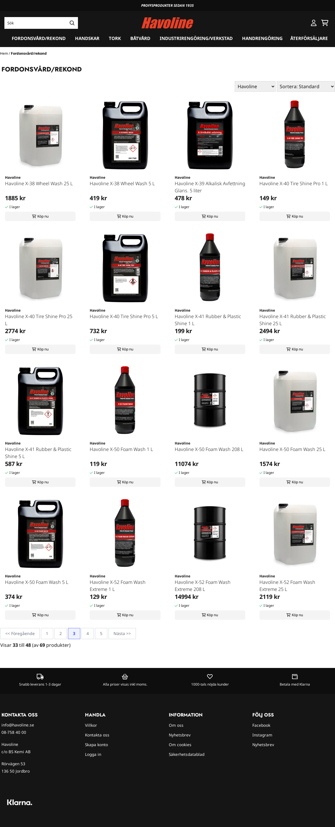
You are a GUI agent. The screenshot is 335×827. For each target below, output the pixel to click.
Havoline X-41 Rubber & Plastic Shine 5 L (38, 453)
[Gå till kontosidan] (314, 23)
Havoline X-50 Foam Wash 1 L (121, 449)
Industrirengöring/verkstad (196, 38)
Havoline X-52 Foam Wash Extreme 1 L (118, 585)
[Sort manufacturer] (255, 86)
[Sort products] (306, 86)
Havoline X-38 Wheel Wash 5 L (122, 183)
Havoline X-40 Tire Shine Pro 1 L (293, 183)
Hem (4, 53)
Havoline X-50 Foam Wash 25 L (292, 449)
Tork (115, 38)
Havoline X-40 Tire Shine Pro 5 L (124, 316)
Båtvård (140, 38)
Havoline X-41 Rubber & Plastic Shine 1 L (208, 320)
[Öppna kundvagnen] (325, 23)
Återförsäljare (309, 38)
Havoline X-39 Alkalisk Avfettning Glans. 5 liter (210, 187)
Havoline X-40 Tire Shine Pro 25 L (38, 320)
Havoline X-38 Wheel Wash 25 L (39, 183)
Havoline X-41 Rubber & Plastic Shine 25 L (292, 320)
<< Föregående (20, 633)
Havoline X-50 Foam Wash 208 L (209, 449)
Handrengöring (262, 38)
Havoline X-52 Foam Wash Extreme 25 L (287, 585)
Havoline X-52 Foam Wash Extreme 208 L (203, 585)
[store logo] (167, 23)
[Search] (72, 23)
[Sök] (41, 23)
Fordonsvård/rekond (39, 38)
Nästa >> (122, 633)
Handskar (87, 38)
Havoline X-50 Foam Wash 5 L (36, 582)
